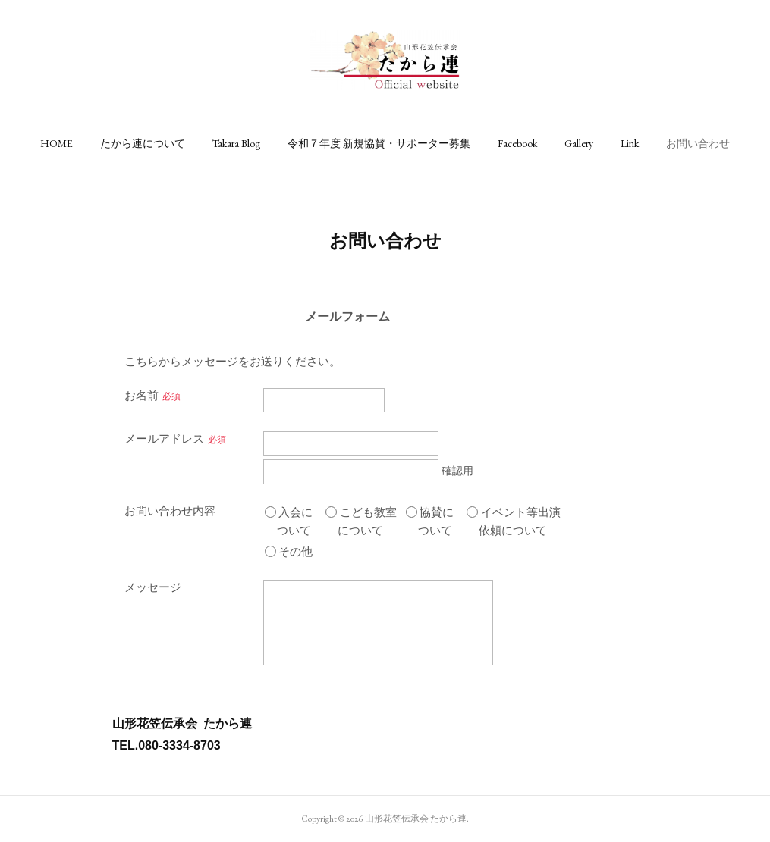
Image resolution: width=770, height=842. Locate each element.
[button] (56, 143)
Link (630, 143)
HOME (56, 143)
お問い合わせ (698, 143)
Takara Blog (236, 143)
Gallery (578, 143)
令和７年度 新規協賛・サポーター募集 (379, 143)
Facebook (517, 143)
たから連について (142, 143)
